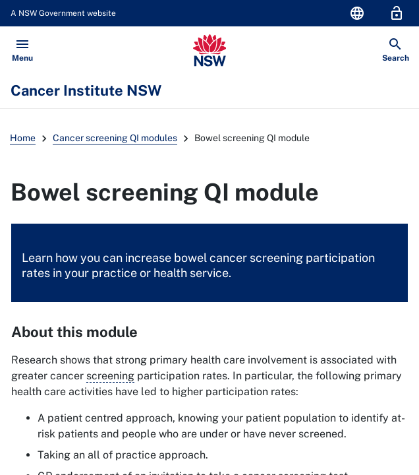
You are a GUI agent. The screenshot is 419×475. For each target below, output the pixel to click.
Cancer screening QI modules (115, 138)
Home (23, 138)
